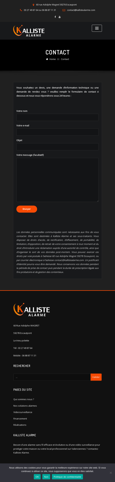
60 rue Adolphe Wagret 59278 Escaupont (56, 4)
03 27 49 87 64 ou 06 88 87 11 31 (40, 10)
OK (37, 477)
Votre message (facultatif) (57, 183)
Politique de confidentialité (67, 477)
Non (46, 477)
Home (52, 58)
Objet (57, 150)
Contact (65, 58)
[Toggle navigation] (97, 28)
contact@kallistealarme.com (81, 10)
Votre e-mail (57, 135)
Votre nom (57, 120)
